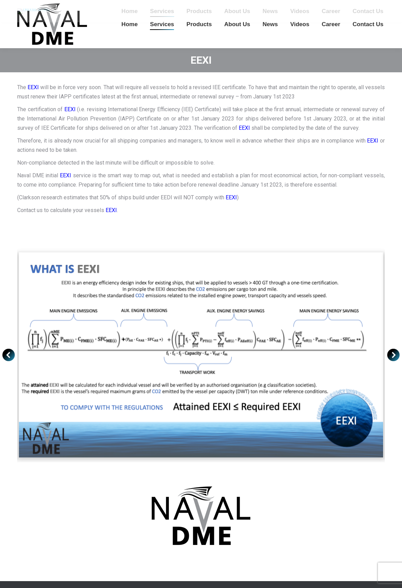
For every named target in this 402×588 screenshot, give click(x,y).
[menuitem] (129, 24)
